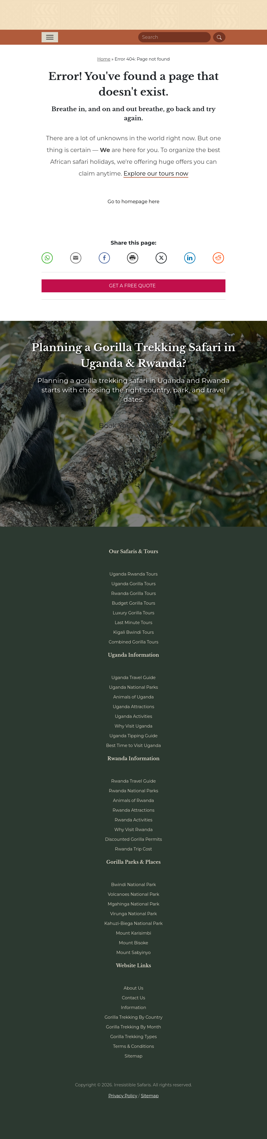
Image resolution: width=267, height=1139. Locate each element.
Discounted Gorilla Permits (133, 839)
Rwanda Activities (133, 820)
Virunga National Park (133, 913)
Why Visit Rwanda (133, 829)
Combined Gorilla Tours (133, 642)
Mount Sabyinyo (133, 952)
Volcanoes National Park (133, 894)
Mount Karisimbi (133, 933)
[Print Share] (132, 258)
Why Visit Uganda (134, 726)
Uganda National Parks (133, 687)
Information (133, 1007)
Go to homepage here (133, 201)
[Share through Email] (75, 258)
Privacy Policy (122, 1095)
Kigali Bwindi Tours (133, 632)
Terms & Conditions (133, 1046)
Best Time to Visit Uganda (133, 745)
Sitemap (133, 1056)
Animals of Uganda (133, 697)
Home (104, 59)
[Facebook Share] (104, 258)
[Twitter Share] (161, 258)
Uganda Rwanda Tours (133, 574)
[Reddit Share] (218, 258)
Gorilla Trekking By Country (134, 1017)
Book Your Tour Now (133, 425)
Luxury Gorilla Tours (133, 613)
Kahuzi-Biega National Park (133, 923)
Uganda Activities (133, 716)
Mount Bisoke (133, 942)
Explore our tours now (155, 173)
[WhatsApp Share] (47, 258)
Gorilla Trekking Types (133, 1036)
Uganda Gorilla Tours (133, 583)
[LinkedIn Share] (189, 258)
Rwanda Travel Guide (133, 781)
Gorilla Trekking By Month (133, 1027)
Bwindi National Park (133, 884)
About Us (134, 988)
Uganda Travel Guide (133, 677)
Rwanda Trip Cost (133, 849)
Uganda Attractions (133, 706)
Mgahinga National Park (133, 904)
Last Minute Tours (133, 622)
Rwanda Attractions (133, 810)
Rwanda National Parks (133, 790)
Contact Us (133, 997)
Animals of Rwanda (133, 800)
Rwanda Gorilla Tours (133, 593)
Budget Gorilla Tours (133, 603)
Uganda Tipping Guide (133, 735)
